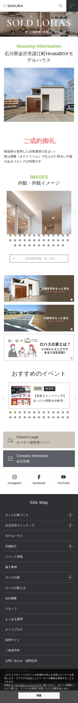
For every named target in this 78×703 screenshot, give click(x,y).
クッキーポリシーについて (25, 685)
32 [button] (39, 245)
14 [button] (10, 240)
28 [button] (20, 245)
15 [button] (15, 240)
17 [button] (25, 240)
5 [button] (29, 235)
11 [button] (58, 235)
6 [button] (34, 235)
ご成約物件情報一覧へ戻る (39, 258)
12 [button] (63, 235)
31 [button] (34, 245)
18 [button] (29, 240)
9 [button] (48, 235)
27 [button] (15, 245)
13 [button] (68, 235)
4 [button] (25, 235)
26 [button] (68, 240)
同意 (38, 695)
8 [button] (44, 235)
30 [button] (29, 245)
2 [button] (15, 235)
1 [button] (10, 235)
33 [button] (44, 245)
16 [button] (20, 240)
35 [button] (53, 245)
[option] (39, 212)
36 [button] (58, 245)
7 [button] (39, 235)
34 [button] (48, 245)
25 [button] (63, 240)
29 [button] (25, 245)
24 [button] (58, 240)
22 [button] (48, 240)
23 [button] (53, 240)
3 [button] (20, 235)
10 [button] (53, 235)
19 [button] (34, 240)
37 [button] (63, 245)
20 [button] (39, 240)
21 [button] (44, 240)
